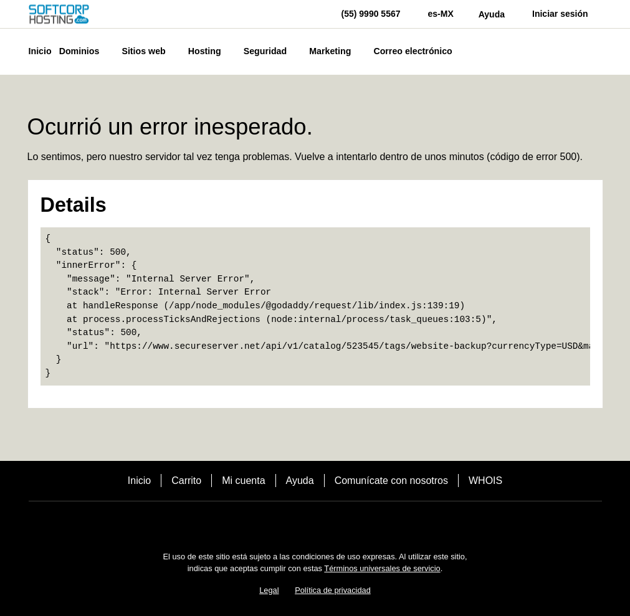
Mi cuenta (243, 480)
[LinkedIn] (350, 523)
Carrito (186, 480)
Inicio (139, 480)
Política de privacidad (333, 590)
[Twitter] (315, 523)
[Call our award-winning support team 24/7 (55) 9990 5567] (492, 14)
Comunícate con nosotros (391, 480)
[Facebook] (280, 523)
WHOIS (485, 480)
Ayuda (300, 480)
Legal (269, 590)
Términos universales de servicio (382, 568)
